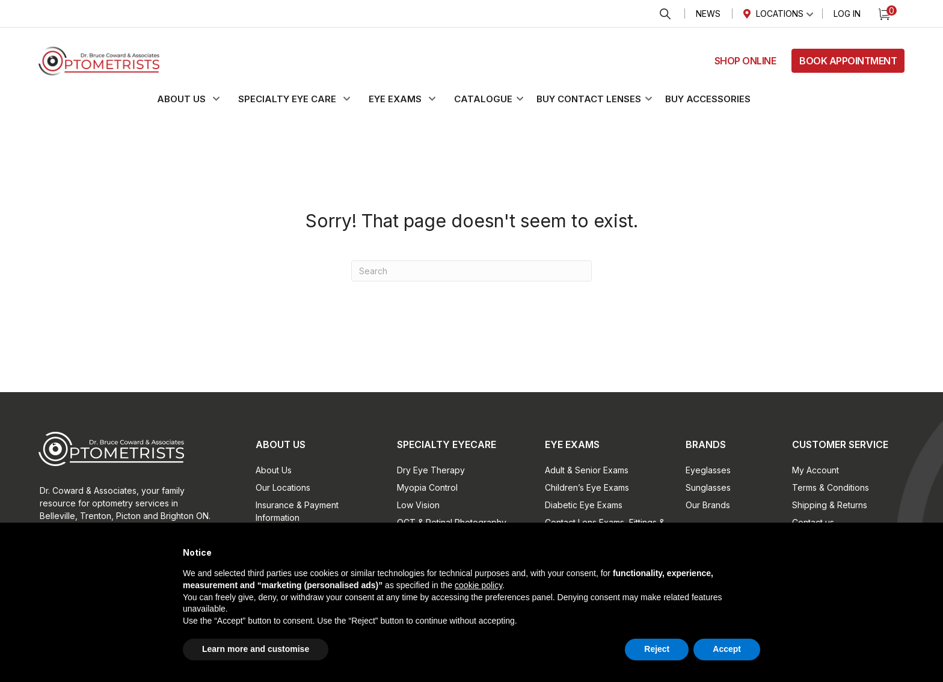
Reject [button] (656, 649)
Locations (779, 13)
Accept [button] (727, 649)
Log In (847, 13)
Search (665, 14)
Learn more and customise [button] (255, 649)
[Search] (471, 270)
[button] (195, 99)
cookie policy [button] (478, 585)
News (708, 13)
